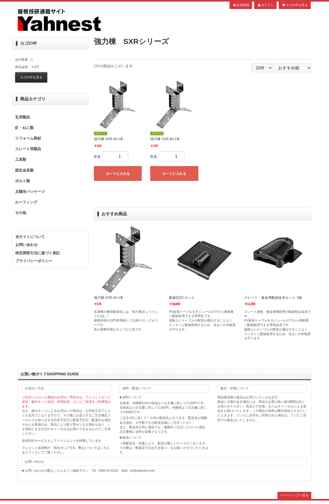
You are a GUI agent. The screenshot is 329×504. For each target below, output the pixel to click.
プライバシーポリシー (33, 261)
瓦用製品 (22, 117)
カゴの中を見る (295, 5)
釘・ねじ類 (24, 128)
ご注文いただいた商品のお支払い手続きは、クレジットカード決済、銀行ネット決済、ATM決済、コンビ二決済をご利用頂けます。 (66, 401)
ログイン (265, 5)
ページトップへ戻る (294, 495)
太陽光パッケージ (30, 191)
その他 (20, 213)
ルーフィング (26, 202)
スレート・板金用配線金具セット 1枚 (273, 298)
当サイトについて (30, 237)
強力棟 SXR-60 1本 (109, 298)
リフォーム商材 (28, 138)
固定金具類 (24, 170)
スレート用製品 (28, 149)
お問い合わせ (26, 245)
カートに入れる (118, 174)
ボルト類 (22, 181)
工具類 (20, 159)
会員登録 (240, 5)
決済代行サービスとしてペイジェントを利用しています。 (63, 441)
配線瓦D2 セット (182, 298)
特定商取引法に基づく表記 (37, 253)
